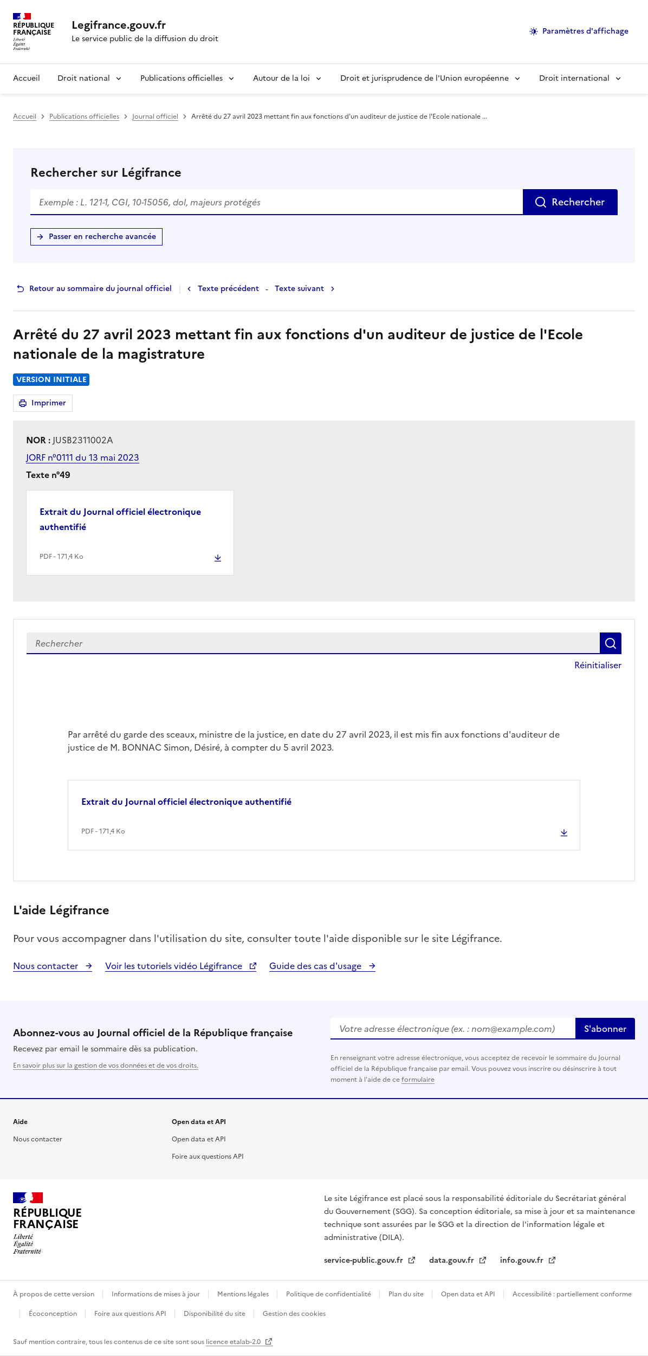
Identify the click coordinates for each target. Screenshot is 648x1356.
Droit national (83, 78)
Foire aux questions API (208, 1156)
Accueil (26, 78)
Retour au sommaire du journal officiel (100, 288)
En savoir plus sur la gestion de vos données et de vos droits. (105, 1065)
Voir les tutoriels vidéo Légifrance (174, 965)
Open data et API (199, 1139)
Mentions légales (243, 1294)
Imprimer (50, 404)
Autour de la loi (281, 78)
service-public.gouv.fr (364, 1260)
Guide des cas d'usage (316, 965)
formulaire (418, 1079)
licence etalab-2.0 (234, 1342)
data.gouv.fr (452, 1260)
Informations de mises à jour (157, 1294)
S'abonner (605, 1028)
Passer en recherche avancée (102, 236)
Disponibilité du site (215, 1314)
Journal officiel (155, 116)
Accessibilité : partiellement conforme (572, 1294)
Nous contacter (46, 965)
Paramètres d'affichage (585, 31)
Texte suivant (299, 288)
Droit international (574, 78)
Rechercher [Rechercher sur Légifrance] (578, 202)
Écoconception (54, 1314)
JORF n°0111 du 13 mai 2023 (82, 457)
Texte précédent (228, 288)
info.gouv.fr (523, 1260)
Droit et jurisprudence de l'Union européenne (424, 78)
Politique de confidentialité (329, 1294)
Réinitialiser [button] (597, 664)
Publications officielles (181, 78)
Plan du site (406, 1294)
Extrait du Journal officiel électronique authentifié (120, 519)
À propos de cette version (54, 1294)
